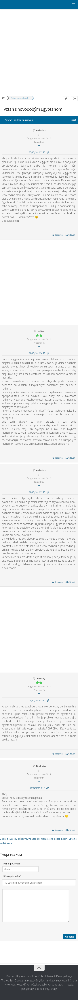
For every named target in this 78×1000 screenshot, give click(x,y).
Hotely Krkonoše (26, 984)
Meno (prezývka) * (12, 863)
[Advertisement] (39, 50)
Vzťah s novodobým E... (20, 98)
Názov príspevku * (12, 876)
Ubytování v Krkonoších (29, 976)
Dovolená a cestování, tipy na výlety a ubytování (42, 980)
